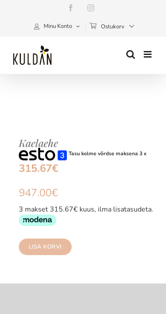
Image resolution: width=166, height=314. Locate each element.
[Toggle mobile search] (130, 54)
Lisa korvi (39, 247)
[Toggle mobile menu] (148, 54)
